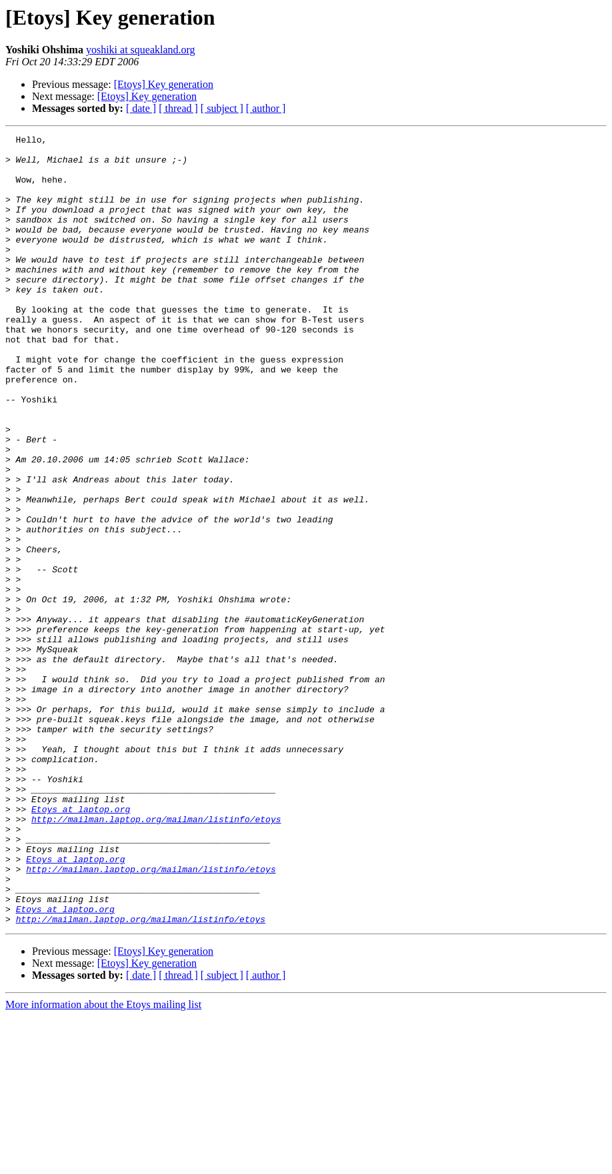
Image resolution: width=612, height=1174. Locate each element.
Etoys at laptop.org (80, 945)
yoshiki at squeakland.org (140, 49)
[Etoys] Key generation (163, 84)
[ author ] (266, 108)
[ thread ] (178, 108)
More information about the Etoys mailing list (103, 1162)
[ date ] (141, 108)
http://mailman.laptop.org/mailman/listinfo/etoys (156, 957)
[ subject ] (222, 108)
